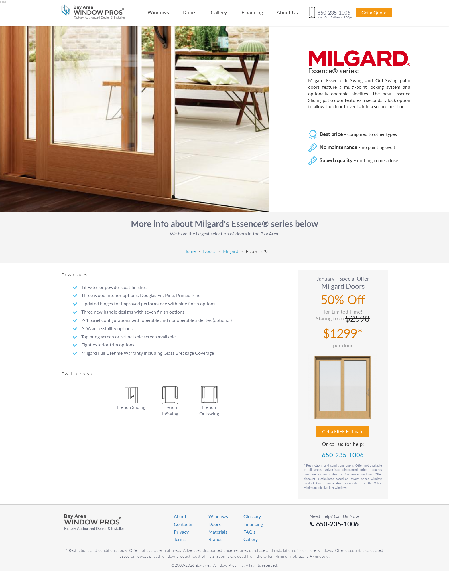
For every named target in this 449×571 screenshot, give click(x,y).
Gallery (219, 12)
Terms (180, 539)
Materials (217, 531)
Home (190, 251)
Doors (189, 12)
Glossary (252, 516)
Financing (252, 12)
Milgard (230, 251)
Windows (158, 12)
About (180, 516)
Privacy (181, 531)
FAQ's (249, 531)
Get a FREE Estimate (342, 431)
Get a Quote (373, 12)
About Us (287, 12)
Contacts (183, 524)
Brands (215, 539)
